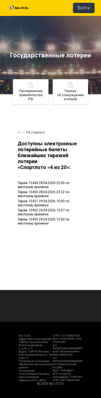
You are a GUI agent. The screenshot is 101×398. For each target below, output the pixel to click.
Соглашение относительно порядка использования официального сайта (34, 375)
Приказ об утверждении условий (70, 91)
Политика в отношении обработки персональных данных (35, 364)
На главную (35, 132)
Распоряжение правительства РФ (31, 91)
